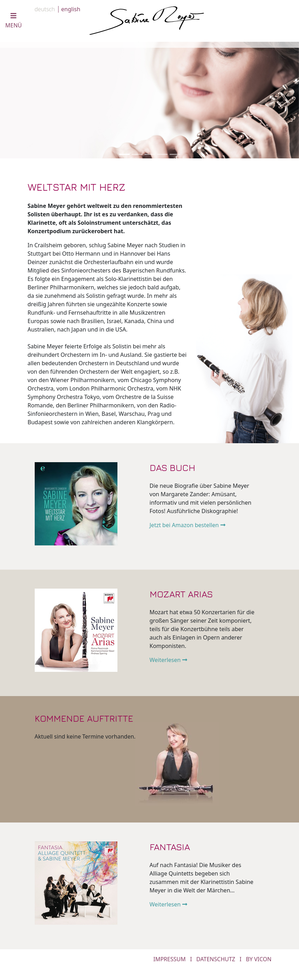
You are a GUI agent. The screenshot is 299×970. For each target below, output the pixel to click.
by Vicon (258, 959)
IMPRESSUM (169, 959)
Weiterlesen (165, 660)
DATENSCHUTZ (215, 959)
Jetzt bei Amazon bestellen (184, 525)
